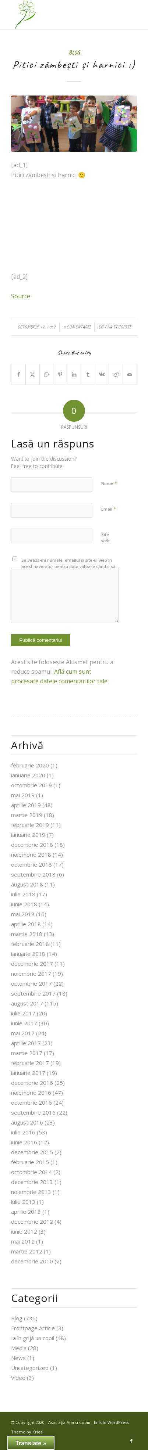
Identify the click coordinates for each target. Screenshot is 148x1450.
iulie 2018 (23, 894)
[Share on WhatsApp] (46, 374)
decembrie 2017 (32, 963)
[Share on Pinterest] (60, 374)
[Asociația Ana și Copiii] (61, 14)
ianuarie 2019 (28, 834)
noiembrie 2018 (31, 854)
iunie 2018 (24, 904)
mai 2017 (23, 1033)
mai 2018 (23, 914)
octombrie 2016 (31, 1102)
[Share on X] (32, 374)
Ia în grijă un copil (32, 1338)
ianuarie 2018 (28, 953)
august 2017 (27, 1003)
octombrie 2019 (31, 785)
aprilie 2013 (26, 1211)
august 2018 (27, 884)
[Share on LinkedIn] (74, 374)
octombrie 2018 (31, 864)
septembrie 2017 (33, 993)
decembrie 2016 (32, 1082)
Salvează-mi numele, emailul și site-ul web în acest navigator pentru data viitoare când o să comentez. (68, 566)
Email (108, 508)
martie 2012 (26, 1251)
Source (20, 296)
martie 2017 (26, 1053)
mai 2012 (23, 1241)
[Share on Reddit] (116, 374)
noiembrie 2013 (31, 1191)
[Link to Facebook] (131, 1440)
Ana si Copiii (118, 327)
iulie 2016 (23, 1132)
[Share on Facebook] (18, 374)
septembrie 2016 (33, 1112)
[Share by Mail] (130, 374)
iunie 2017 (24, 1023)
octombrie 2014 (31, 1172)
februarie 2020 (30, 765)
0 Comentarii (77, 327)
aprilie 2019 (26, 805)
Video (18, 1377)
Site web (105, 537)
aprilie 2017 (26, 1043)
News (18, 1357)
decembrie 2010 (32, 1261)
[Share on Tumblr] (88, 374)
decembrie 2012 (32, 1221)
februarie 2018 (30, 943)
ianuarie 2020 (28, 775)
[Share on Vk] (102, 374)
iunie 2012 (24, 1231)
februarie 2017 (30, 1062)
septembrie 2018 (33, 874)
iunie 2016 (24, 1142)
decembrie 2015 (32, 1152)
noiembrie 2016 (31, 1092)
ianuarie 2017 (28, 1072)
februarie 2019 (30, 824)
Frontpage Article (33, 1328)
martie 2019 (26, 814)
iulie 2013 (23, 1201)
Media (19, 1348)
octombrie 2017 (31, 983)
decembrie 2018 (32, 844)
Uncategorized (30, 1367)
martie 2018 (26, 934)
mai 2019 (23, 795)
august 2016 (27, 1122)
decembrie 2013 (32, 1181)
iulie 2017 (23, 1013)
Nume (109, 483)
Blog (74, 52)
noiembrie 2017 (31, 973)
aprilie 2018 (26, 924)
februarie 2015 (30, 1162)
